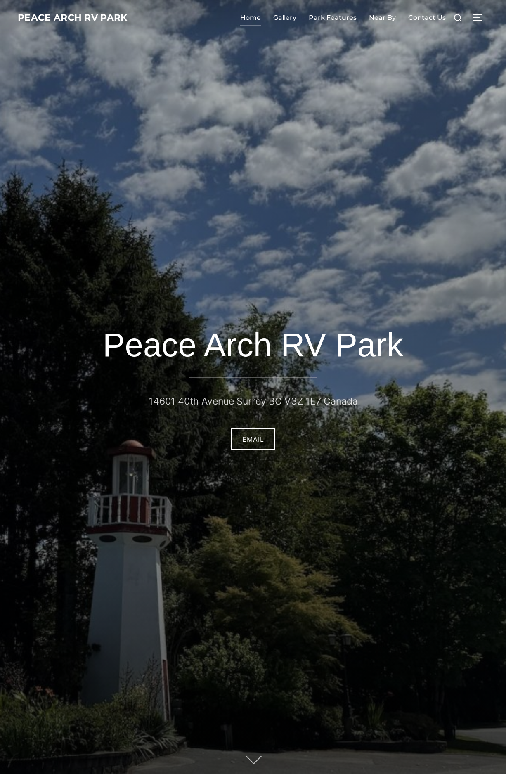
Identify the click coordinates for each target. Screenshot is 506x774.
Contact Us (427, 17)
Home (250, 17)
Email (253, 439)
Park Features (333, 17)
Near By (382, 17)
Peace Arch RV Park (84, 17)
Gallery (284, 17)
